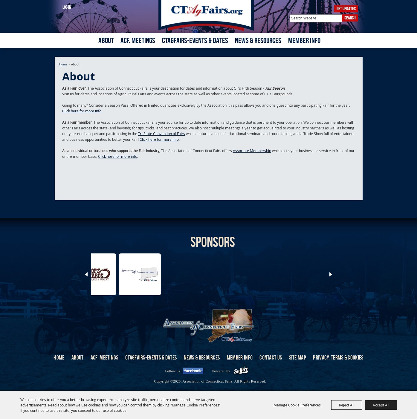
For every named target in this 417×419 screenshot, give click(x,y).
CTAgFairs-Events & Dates (195, 40)
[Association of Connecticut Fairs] (208, 15)
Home (63, 64)
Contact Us (270, 357)
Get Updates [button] (346, 8)
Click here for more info (81, 110)
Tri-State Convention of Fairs (161, 133)
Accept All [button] (381, 405)
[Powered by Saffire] (241, 371)
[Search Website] (316, 18)
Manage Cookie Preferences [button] (297, 405)
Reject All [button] (346, 405)
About (106, 40)
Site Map (297, 357)
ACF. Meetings (137, 40)
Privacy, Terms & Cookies (338, 357)
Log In (66, 7)
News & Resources (258, 40)
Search (350, 17)
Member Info (304, 40)
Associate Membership (252, 150)
